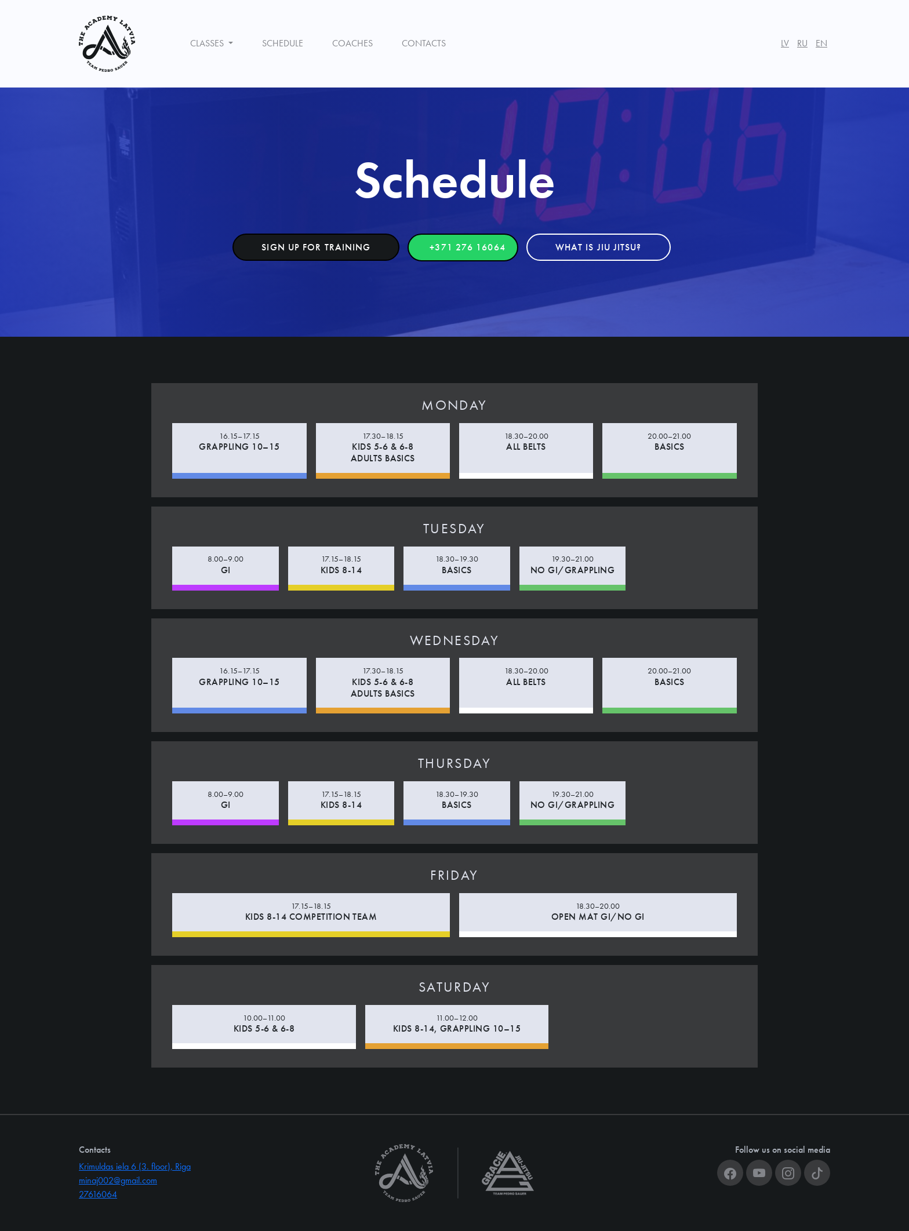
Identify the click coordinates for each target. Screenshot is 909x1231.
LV (785, 43)
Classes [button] (208, 43)
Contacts (424, 43)
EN (821, 43)
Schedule (282, 43)
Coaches (352, 43)
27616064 (98, 1194)
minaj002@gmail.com (118, 1180)
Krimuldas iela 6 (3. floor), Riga (135, 1166)
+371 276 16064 (467, 247)
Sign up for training (315, 247)
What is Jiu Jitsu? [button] (598, 247)
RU (802, 43)
